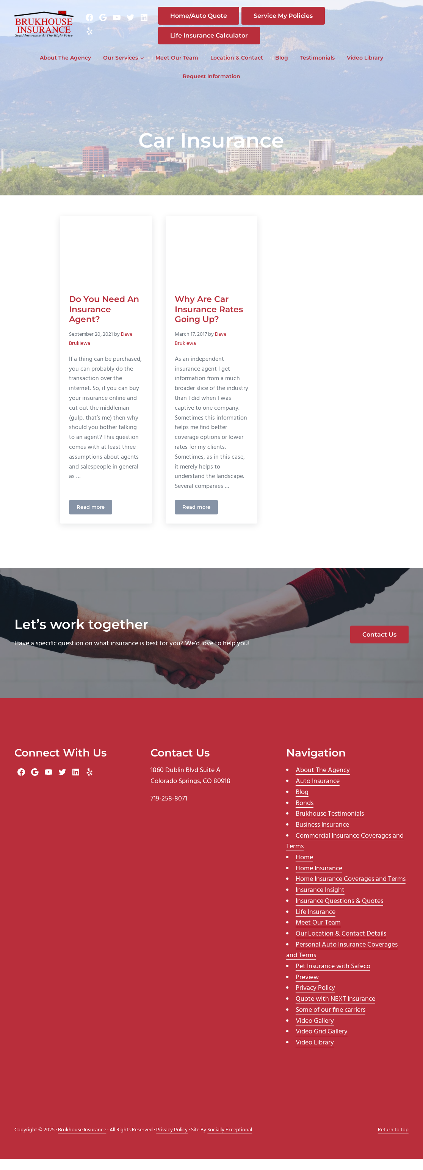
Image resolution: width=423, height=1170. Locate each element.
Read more (94, 519)
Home (304, 868)
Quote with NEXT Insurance (335, 1010)
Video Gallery (315, 1032)
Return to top (393, 1141)
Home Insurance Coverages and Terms (351, 890)
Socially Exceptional (229, 1141)
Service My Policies (290, 21)
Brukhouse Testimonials (330, 824)
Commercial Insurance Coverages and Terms (345, 852)
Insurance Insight (320, 901)
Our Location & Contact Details (341, 944)
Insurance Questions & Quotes (339, 912)
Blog (302, 803)
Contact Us (379, 645)
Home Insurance (319, 879)
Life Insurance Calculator (216, 40)
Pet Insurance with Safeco (333, 977)
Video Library (315, 1053)
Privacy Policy (315, 999)
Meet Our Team (318, 933)
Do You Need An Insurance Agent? (104, 319)
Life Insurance (315, 923)
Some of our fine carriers (330, 1021)
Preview (307, 988)
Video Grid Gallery (322, 1042)
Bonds (304, 814)
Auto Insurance (318, 792)
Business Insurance (322, 835)
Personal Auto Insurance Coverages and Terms (342, 961)
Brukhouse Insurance (82, 1141)
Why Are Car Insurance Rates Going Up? (209, 319)
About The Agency (323, 781)
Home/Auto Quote (205, 21)
